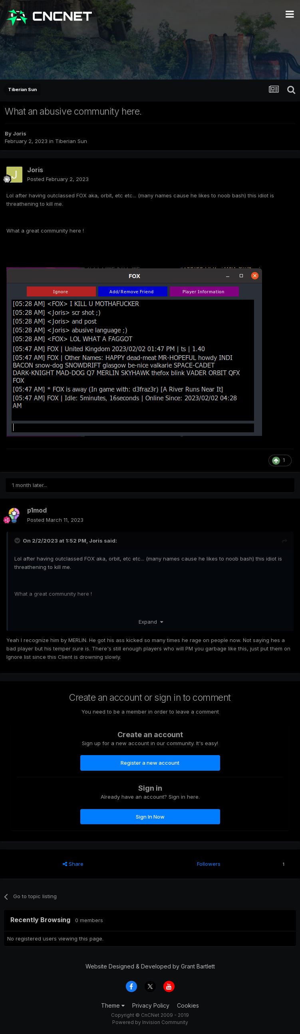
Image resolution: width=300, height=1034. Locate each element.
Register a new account (150, 763)
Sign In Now (150, 816)
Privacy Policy (150, 1005)
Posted (58, 179)
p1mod (37, 510)
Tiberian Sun (71, 141)
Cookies (188, 1005)
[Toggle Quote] (18, 540)
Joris (19, 133)
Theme (113, 1005)
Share (73, 864)
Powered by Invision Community (150, 1022)
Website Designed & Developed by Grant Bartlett (150, 966)
